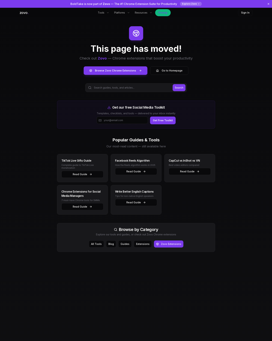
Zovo (102, 58)
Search (179, 87)
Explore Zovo (191, 3)
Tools (103, 12)
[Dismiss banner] (268, 4)
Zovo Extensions (168, 243)
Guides (125, 243)
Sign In (245, 12)
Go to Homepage (169, 70)
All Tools (96, 243)
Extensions (143, 243)
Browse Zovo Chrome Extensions (115, 70)
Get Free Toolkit (163, 120)
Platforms (122, 12)
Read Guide (82, 174)
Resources (143, 12)
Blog (111, 243)
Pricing (163, 12)
